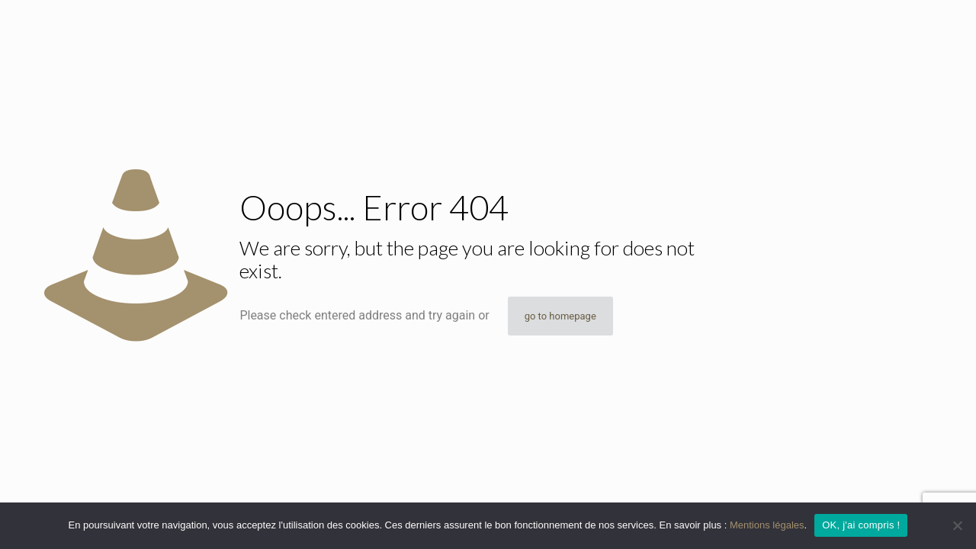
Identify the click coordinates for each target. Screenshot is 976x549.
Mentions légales (767, 525)
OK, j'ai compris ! (861, 525)
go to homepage (560, 316)
